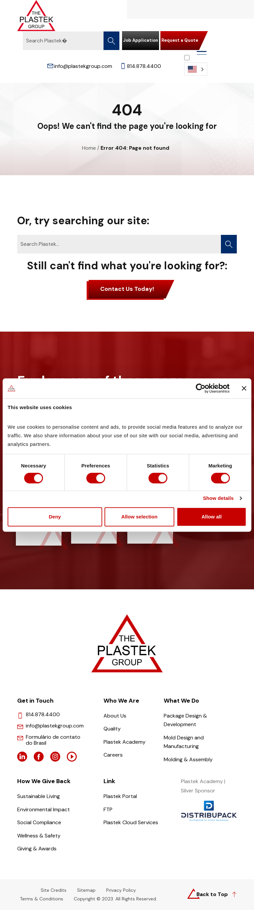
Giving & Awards (37, 848)
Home (89, 147)
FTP (108, 809)
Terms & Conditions (41, 899)
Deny (55, 517)
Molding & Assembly (188, 759)
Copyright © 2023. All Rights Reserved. (115, 899)
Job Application (140, 40)
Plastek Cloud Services (131, 822)
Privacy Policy (121, 890)
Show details (218, 499)
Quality (112, 728)
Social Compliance (39, 822)
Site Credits (53, 890)
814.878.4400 (140, 66)
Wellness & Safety (39, 835)
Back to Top (212, 894)
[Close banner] (244, 388)
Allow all (211, 517)
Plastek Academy (125, 741)
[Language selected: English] (195, 65)
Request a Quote (179, 40)
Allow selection (139, 517)
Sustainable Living (38, 796)
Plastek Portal (120, 796)
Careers (113, 754)
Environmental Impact (43, 809)
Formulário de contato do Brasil (53, 740)
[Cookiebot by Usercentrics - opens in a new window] (201, 388)
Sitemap (86, 890)
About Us (115, 715)
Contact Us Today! (127, 289)
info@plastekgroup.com (79, 66)
